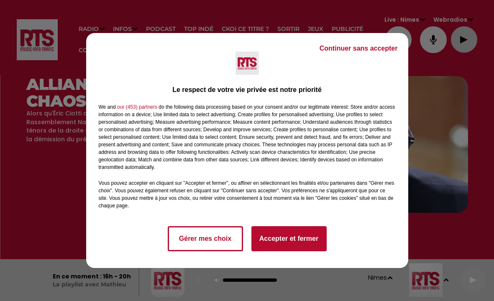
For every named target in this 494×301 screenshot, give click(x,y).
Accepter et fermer (288, 238)
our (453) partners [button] (137, 107)
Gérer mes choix (205, 238)
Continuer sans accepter (359, 48)
